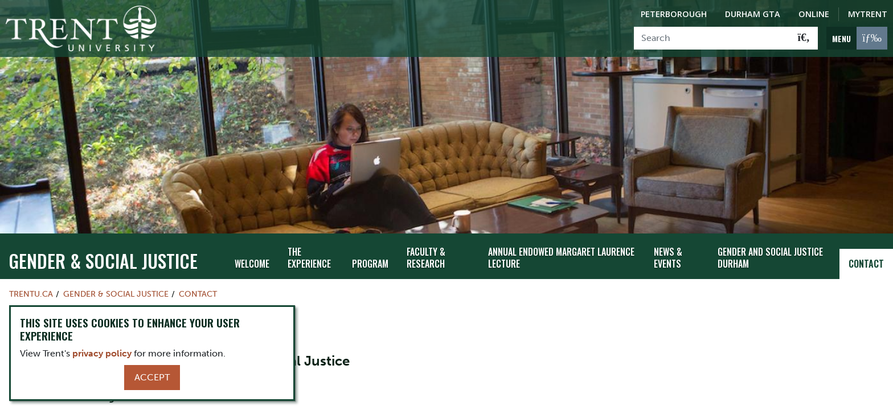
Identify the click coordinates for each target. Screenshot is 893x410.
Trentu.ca (31, 270)
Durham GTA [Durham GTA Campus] (752, 14)
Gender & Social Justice (103, 236)
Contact (866, 240)
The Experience (309, 234)
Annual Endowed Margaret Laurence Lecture (561, 234)
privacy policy (102, 353)
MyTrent (867, 14)
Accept (152, 377)
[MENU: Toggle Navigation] (856, 38)
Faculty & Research (426, 234)
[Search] (712, 38)
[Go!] (804, 38)
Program (370, 240)
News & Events (668, 234)
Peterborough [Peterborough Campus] (674, 14)
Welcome (252, 240)
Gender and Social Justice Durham (770, 234)
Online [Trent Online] (813, 14)
